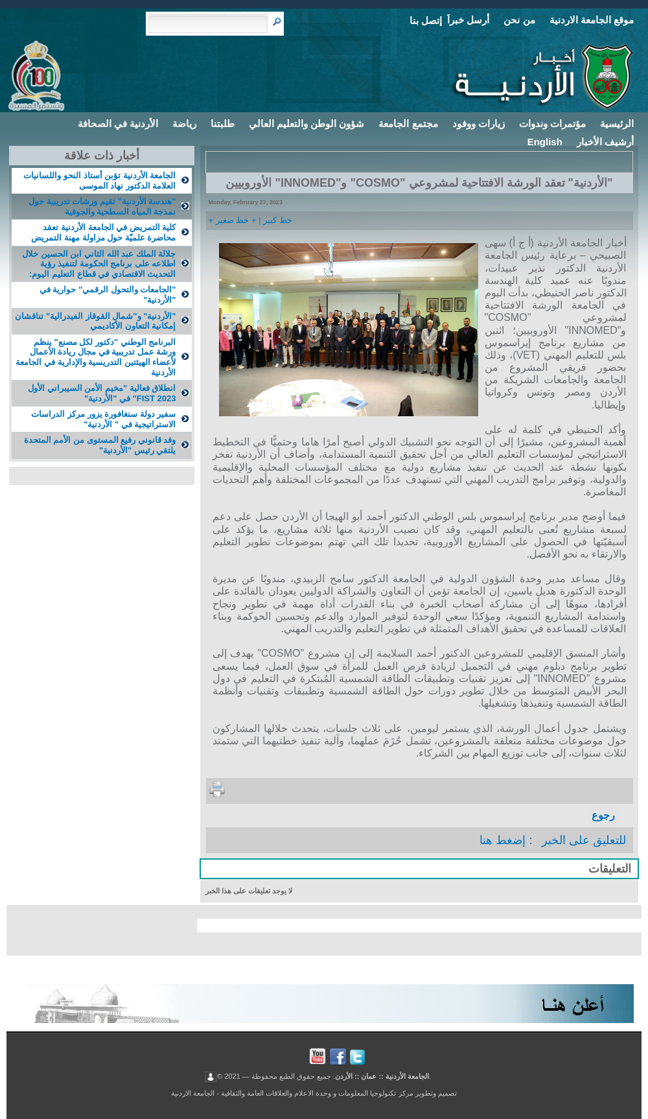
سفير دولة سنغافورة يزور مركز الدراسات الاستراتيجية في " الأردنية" (103, 419)
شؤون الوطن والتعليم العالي (307, 123)
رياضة (184, 123)
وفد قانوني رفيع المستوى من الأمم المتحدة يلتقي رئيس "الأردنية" (100, 445)
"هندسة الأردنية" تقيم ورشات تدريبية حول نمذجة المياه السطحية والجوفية (102, 206)
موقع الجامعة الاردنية (592, 19)
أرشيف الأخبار (605, 141)
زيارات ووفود (478, 123)
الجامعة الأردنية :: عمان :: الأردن (382, 1075)
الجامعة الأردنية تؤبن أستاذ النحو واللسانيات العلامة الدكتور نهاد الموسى (99, 181)
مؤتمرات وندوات (552, 123)
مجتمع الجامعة (407, 123)
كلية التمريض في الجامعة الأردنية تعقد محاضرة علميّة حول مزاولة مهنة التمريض (103, 232)
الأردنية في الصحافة (118, 123)
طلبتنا (223, 123)
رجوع (603, 815)
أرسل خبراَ (468, 19)
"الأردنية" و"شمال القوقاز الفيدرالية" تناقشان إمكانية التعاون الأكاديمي (95, 321)
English (544, 141)
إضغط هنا (503, 840)
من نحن (519, 19)
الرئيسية (617, 123)
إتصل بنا (426, 20)
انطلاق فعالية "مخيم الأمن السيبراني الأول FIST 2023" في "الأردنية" (102, 393)
